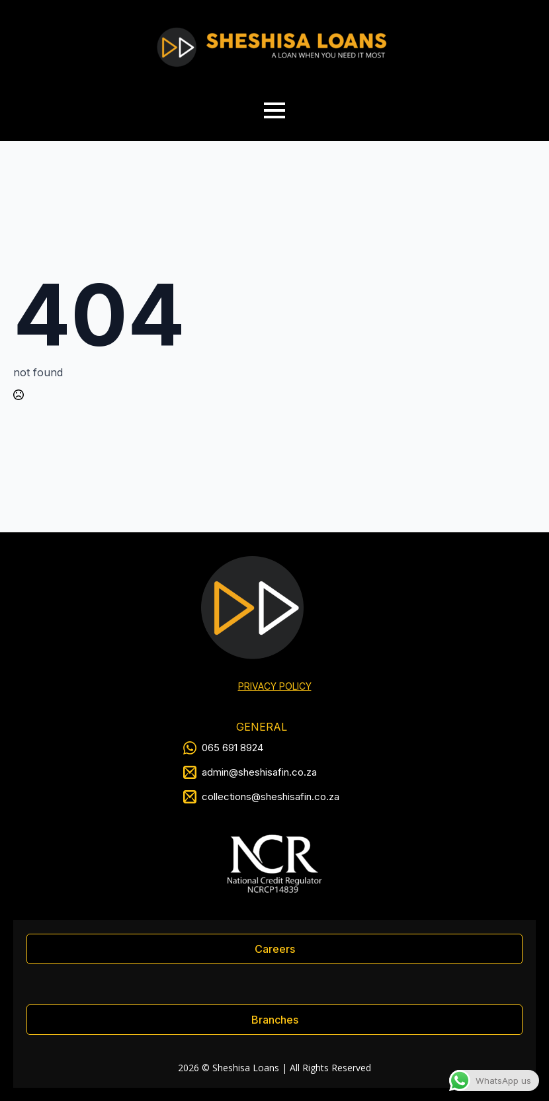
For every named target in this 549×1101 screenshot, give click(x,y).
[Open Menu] (274, 110)
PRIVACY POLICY (275, 686)
